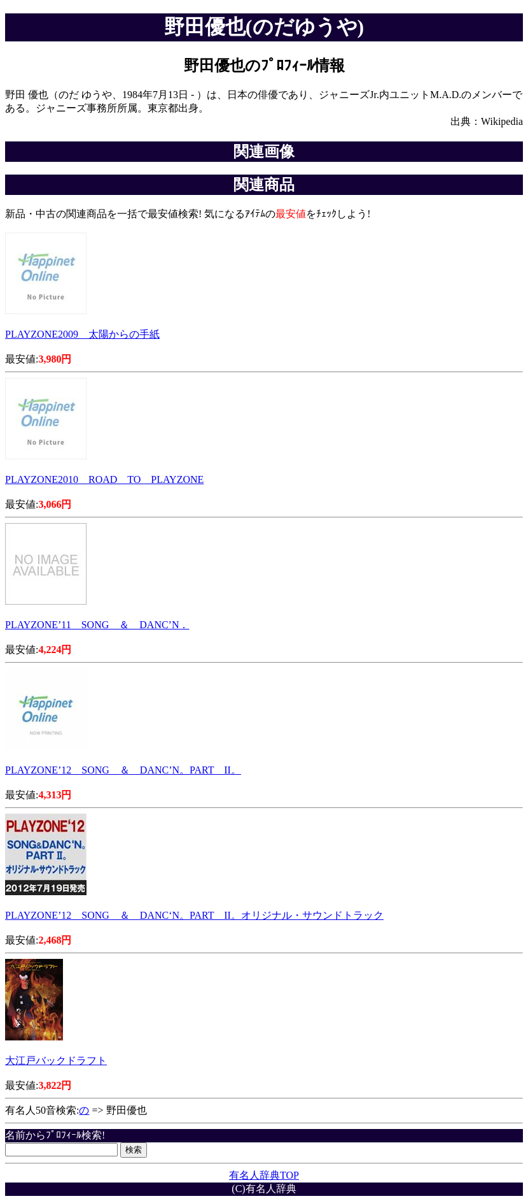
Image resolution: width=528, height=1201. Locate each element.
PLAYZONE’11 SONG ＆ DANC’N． (97, 624)
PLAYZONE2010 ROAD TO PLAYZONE (104, 479)
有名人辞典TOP (264, 1175)
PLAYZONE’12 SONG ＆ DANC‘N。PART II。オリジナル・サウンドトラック (194, 915)
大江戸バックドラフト (56, 1060)
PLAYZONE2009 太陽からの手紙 (82, 334)
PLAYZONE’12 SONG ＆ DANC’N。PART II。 (123, 770)
